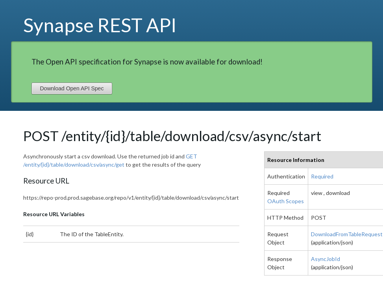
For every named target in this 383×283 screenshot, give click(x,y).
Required (322, 176)
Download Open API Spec (72, 88)
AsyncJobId (325, 258)
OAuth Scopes (285, 201)
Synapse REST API (100, 24)
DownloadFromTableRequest (347, 234)
